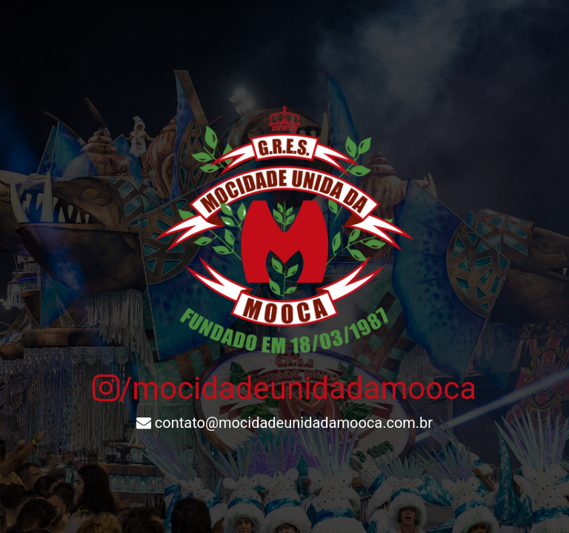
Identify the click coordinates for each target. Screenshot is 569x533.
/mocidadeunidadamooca (284, 388)
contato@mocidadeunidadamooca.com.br (284, 423)
